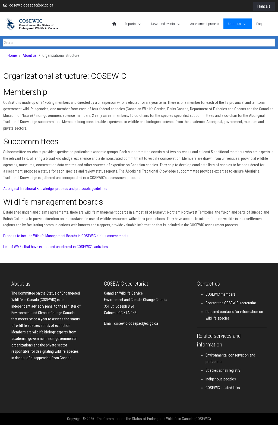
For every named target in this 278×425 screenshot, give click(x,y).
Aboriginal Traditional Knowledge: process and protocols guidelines (55, 188)
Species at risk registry (223, 370)
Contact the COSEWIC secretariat (231, 303)
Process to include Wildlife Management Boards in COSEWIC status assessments (65, 236)
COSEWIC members (220, 294)
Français (263, 6)
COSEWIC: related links (223, 388)
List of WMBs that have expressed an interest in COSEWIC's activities (55, 247)
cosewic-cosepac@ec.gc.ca (31, 5)
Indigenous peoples (221, 379)
